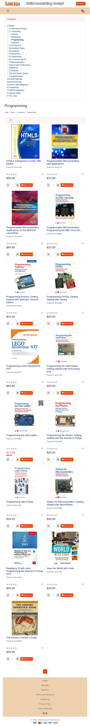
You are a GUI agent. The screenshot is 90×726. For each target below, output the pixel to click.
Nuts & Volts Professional (19, 65)
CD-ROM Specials (14, 79)
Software (15, 43)
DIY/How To (16, 45)
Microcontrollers (18, 62)
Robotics (15, 71)
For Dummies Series (17, 59)
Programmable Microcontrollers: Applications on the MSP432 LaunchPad (22, 230)
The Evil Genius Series (18, 73)
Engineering (16, 57)
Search (80, 4)
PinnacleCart (54, 720)
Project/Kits (14, 87)
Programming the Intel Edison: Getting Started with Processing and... (63, 369)
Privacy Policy (45, 704)
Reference (13, 68)
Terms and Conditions (45, 695)
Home (7, 112)
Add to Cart (26, 185)
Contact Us (45, 699)
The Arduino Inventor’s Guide (21, 637)
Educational (14, 51)
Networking (16, 37)
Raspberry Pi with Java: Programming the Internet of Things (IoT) (24, 571)
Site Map (45, 685)
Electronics (16, 54)
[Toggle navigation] (8, 11)
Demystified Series (17, 48)
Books (11, 26)
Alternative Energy (19, 29)
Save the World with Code (60, 568)
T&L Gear (13, 96)
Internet (14, 34)
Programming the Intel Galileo (21, 435)
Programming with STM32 (19, 502)
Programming (17, 40)
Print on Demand (45, 709)
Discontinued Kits (14, 82)
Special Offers (15, 93)
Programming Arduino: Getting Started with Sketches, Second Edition (22, 299)
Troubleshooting (15, 76)
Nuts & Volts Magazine (18, 85)
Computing (15, 31)
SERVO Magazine (16, 90)
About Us (45, 690)
